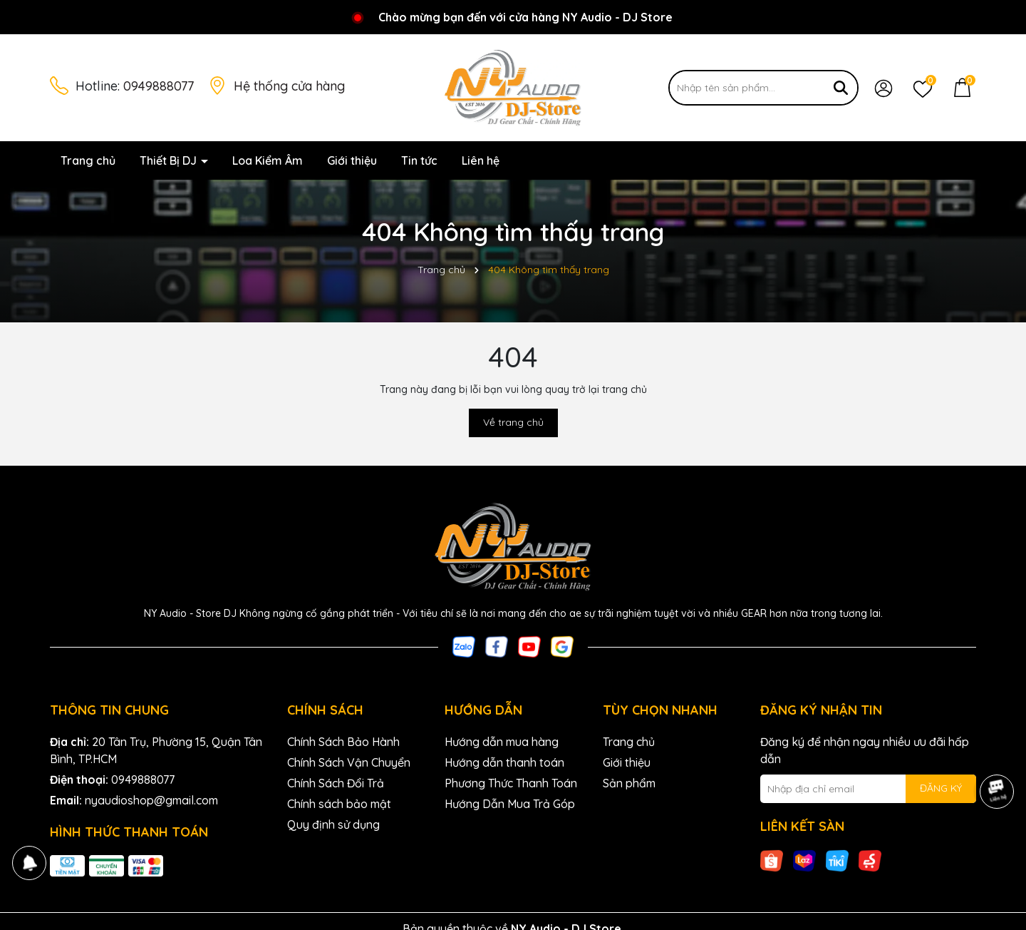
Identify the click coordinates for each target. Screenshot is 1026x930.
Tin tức (419, 160)
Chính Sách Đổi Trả (335, 783)
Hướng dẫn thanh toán (504, 762)
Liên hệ (480, 160)
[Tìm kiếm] (840, 87)
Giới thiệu (352, 160)
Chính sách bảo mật (339, 804)
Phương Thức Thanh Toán (511, 783)
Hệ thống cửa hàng (289, 86)
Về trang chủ (513, 422)
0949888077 (158, 86)
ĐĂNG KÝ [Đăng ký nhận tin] (941, 788)
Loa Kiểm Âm (267, 160)
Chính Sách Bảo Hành (343, 742)
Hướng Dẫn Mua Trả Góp (510, 804)
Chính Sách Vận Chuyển (348, 762)
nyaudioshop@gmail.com (151, 800)
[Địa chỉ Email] (868, 789)
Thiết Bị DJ (170, 160)
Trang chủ (88, 160)
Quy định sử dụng (333, 824)
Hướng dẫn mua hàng (502, 742)
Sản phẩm (629, 783)
